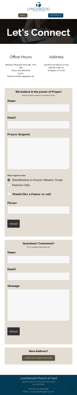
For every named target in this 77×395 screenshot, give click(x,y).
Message (13, 285)
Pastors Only (21, 185)
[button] (22, 15)
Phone (12, 203)
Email (11, 117)
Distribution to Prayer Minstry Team (37, 180)
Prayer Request (18, 134)
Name (11, 100)
